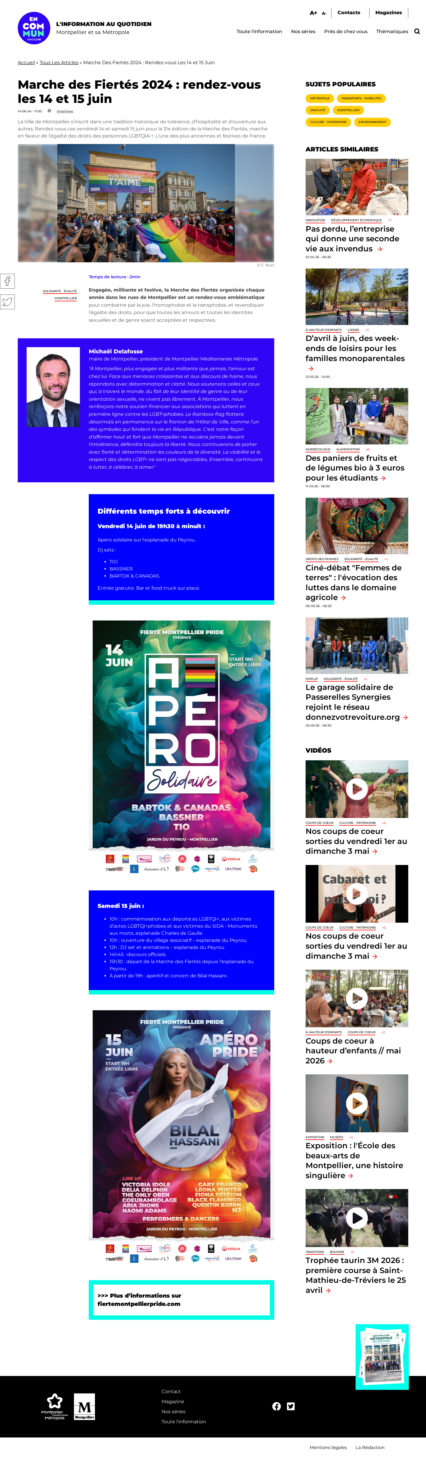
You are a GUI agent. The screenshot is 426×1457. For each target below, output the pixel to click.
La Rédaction (370, 1447)
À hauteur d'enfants (324, 329)
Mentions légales (328, 1447)
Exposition (315, 1137)
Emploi (312, 678)
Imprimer (65, 111)
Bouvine (337, 1252)
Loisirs (353, 329)
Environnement (372, 122)
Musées (336, 1137)
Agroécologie (318, 449)
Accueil (26, 62)
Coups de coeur (319, 822)
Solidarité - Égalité (60, 291)
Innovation (315, 220)
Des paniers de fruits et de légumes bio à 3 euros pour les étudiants (355, 467)
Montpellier (66, 298)
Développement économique (356, 220)
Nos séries (303, 31)
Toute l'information (259, 31)
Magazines (388, 12)
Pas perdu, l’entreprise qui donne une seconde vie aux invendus (352, 238)
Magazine (173, 1401)
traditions (315, 1252)
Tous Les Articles (59, 62)
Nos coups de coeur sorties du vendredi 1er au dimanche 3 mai (356, 841)
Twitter (7, 302)
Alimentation (348, 449)
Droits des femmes (322, 559)
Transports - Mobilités (361, 98)
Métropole (320, 98)
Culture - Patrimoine (328, 122)
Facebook (7, 281)
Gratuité (317, 110)
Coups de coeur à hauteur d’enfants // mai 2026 (353, 1050)
